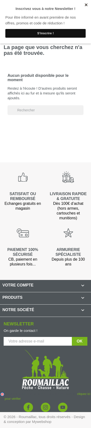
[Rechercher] (45, 110)
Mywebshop (41, 422)
